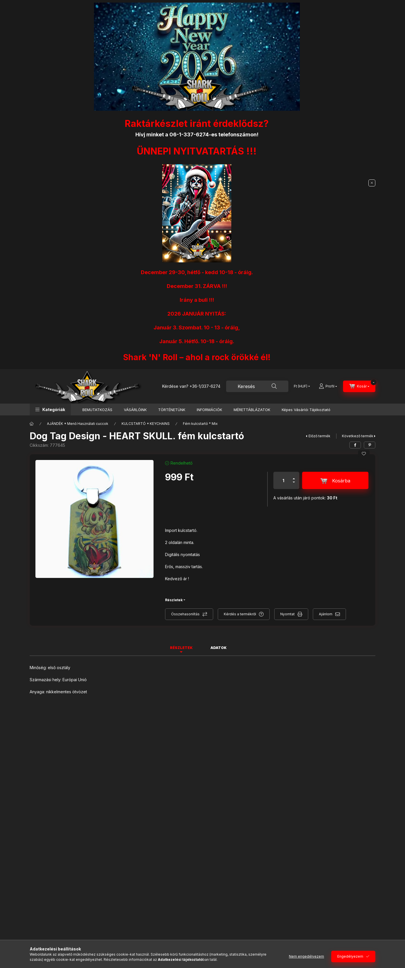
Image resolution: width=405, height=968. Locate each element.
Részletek (174, 600)
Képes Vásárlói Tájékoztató (306, 409)
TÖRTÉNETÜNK (171, 409)
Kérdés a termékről (240, 614)
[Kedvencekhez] (364, 453)
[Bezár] (371, 183)
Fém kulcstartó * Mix (200, 423)
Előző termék (319, 436)
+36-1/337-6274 (205, 386)
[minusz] (294, 484)
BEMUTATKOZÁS (97, 409)
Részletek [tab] (181, 648)
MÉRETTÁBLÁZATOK (252, 409)
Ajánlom (325, 614)
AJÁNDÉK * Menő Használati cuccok (77, 423)
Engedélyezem (350, 956)
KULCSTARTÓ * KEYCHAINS (146, 423)
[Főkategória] (32, 423)
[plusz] (294, 476)
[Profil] (328, 386)
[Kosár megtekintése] (359, 386)
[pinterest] (369, 445)
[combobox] (257, 386)
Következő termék (357, 436)
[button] (50, 409)
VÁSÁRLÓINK (135, 409)
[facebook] (355, 445)
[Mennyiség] (283, 480)
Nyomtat (287, 614)
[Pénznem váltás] (300, 386)
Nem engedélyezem (306, 956)
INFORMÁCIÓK (209, 409)
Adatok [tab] (219, 648)
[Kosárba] (335, 480)
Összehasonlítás (185, 614)
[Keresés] (274, 386)
